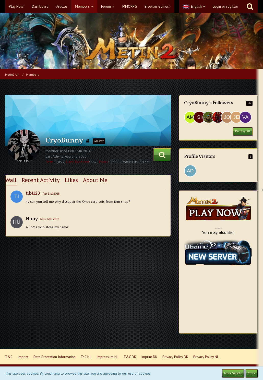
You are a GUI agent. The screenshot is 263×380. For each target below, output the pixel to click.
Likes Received (77, 162)
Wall (11, 180)
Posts (49, 162)
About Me (95, 180)
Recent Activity (41, 180)
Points (103, 162)
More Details (233, 373)
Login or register (225, 6)
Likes (71, 180)
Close (252, 373)
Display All (242, 131)
